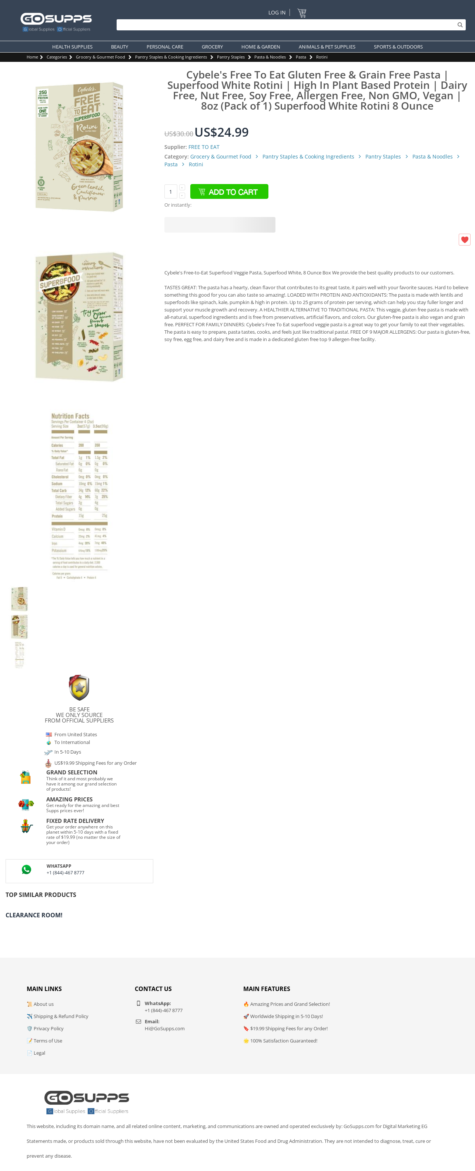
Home (32, 57)
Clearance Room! (34, 915)
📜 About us (40, 1004)
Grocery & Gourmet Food (100, 57)
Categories (57, 57)
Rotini (322, 57)
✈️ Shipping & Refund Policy (57, 1016)
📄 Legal (36, 1053)
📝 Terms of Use (44, 1040)
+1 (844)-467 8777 (65, 873)
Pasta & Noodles (270, 57)
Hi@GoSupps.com (165, 1028)
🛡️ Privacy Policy (45, 1028)
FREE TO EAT (204, 146)
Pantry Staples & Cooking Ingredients (171, 57)
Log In (277, 12)
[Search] (289, 24)
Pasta (301, 57)
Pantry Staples (231, 57)
